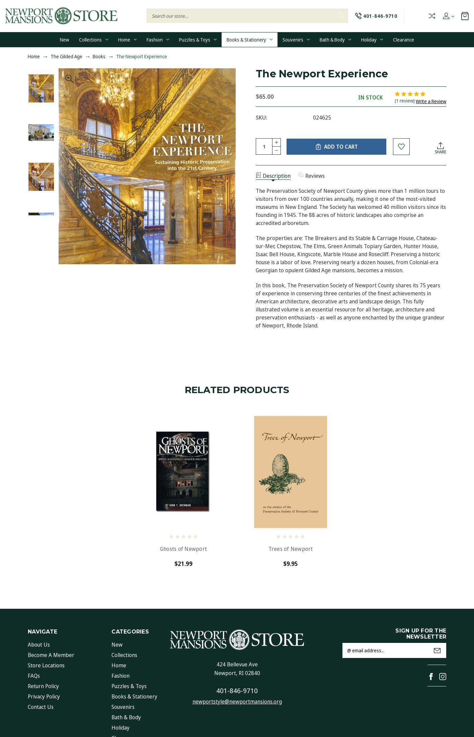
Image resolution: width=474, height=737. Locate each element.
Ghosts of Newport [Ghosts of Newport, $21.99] (183, 548)
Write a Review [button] (431, 101)
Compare (431, 15)
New (64, 39)
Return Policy (43, 686)
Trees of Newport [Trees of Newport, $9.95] (290, 548)
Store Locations (46, 665)
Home (127, 39)
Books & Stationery (249, 39)
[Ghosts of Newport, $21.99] (183, 472)
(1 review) (405, 100)
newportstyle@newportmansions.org (237, 701)
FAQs (34, 675)
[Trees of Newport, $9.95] (290, 472)
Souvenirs (296, 39)
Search (341, 15)
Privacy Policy (44, 696)
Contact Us (41, 707)
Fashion (158, 39)
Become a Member (51, 655)
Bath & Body (335, 39)
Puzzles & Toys (198, 39)
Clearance (403, 39)
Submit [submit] (437, 650)
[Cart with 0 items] (465, 16)
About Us (39, 644)
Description (273, 175)
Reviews (311, 175)
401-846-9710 (237, 690)
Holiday (372, 39)
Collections (93, 39)
